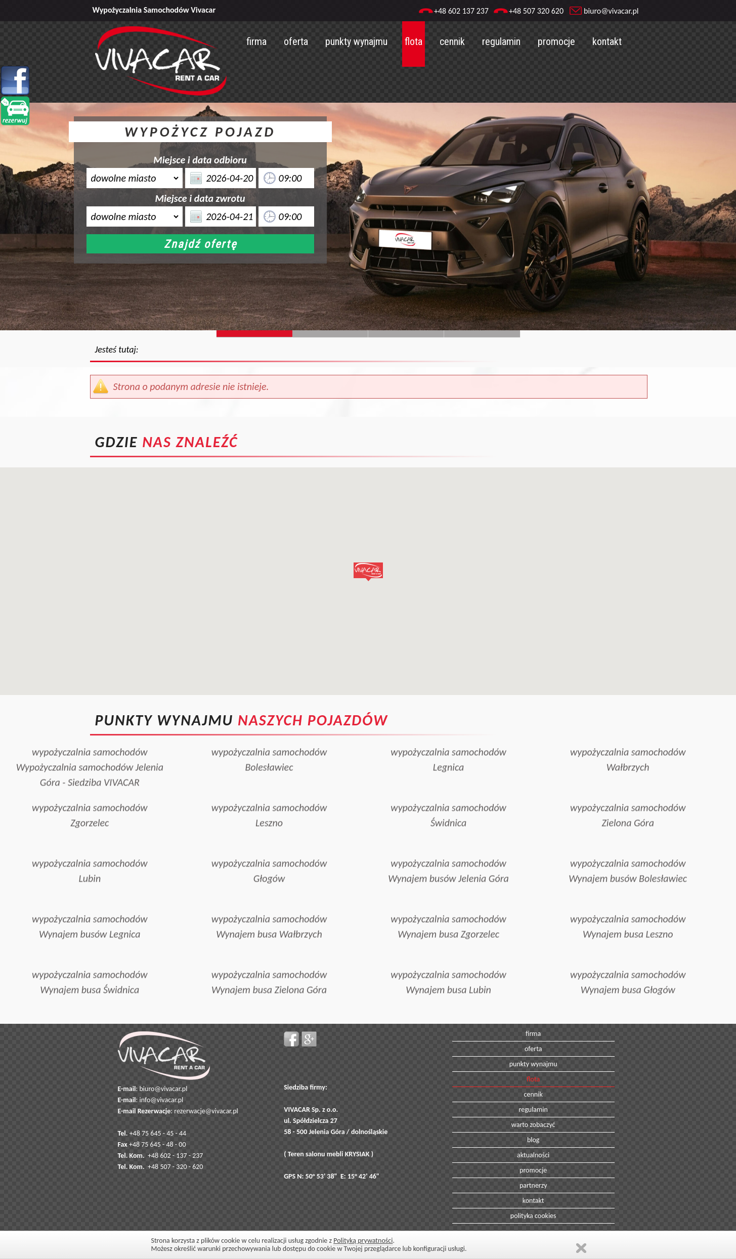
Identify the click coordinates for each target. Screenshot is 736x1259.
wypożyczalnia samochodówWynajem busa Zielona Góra (269, 964)
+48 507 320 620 (536, 11)
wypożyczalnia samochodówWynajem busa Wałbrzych (269, 909)
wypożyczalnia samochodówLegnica (448, 742)
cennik (452, 41)
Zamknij (581, 1248)
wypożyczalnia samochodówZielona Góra (628, 797)
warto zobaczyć (533, 1124)
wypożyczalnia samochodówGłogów (269, 853)
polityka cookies (533, 1215)
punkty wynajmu (356, 41)
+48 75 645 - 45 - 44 (158, 1133)
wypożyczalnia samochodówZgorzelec (90, 797)
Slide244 (330, 333)
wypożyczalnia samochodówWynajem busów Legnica (90, 909)
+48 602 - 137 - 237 (175, 1155)
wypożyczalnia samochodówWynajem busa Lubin (448, 964)
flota (413, 41)
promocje (556, 41)
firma (256, 41)
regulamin (501, 41)
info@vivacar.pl (161, 1100)
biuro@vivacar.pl (611, 11)
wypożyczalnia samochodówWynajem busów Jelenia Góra (448, 853)
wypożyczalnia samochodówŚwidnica (448, 797)
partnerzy (533, 1185)
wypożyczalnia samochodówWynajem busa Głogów (628, 964)
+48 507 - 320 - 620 (175, 1166)
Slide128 (406, 333)
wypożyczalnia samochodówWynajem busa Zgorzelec (448, 909)
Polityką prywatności (363, 1240)
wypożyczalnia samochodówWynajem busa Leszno (628, 909)
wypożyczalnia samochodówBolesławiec (269, 742)
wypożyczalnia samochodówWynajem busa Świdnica (90, 964)
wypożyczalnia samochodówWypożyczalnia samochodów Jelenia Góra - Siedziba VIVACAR (89, 749)
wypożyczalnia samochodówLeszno (269, 797)
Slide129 (482, 333)
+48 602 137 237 (461, 11)
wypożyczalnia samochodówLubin (90, 853)
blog (533, 1140)
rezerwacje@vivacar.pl (206, 1111)
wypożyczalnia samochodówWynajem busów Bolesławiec (628, 853)
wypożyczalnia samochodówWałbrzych (628, 742)
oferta (296, 41)
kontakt (607, 41)
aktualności (533, 1155)
